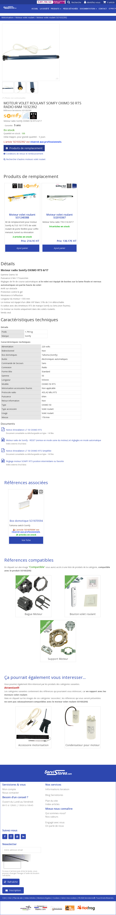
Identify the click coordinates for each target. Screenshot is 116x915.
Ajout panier (22, 248)
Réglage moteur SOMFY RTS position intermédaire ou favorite (32, 461)
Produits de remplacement (24, 148)
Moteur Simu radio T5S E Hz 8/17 (57, 222)
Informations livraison (57, 789)
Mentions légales (44, 898)
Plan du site (51, 800)
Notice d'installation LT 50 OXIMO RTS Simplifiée (26, 450)
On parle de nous (54, 825)
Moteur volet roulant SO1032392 (51, 17)
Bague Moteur (33, 614)
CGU (9, 898)
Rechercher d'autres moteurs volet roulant (24, 159)
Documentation (88, 8)
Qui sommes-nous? (55, 813)
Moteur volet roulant (25, 17)
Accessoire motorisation (33, 745)
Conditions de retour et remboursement (23, 153)
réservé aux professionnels (45, 141)
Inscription (13, 890)
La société (44, 8)
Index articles (52, 804)
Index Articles (30, 898)
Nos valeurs (51, 816)
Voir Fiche (26, 540)
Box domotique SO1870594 (26, 520)
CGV (4, 898)
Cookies (56, 898)
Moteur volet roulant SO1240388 (22, 216)
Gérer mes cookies (69, 898)
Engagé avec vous (55, 822)
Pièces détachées (70, 8)
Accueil (35, 8)
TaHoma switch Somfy (19, 525)
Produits (56, 8)
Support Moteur (58, 659)
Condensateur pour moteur (83, 745)
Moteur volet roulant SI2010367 (59, 216)
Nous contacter (10, 792)
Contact (103, 8)
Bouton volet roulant (83, 614)
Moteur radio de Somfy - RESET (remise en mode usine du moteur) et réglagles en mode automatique (51, 440)
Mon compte (9, 789)
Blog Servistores (54, 795)
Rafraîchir (11, 882)
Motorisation (7, 17)
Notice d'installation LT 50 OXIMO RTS (21, 429)
